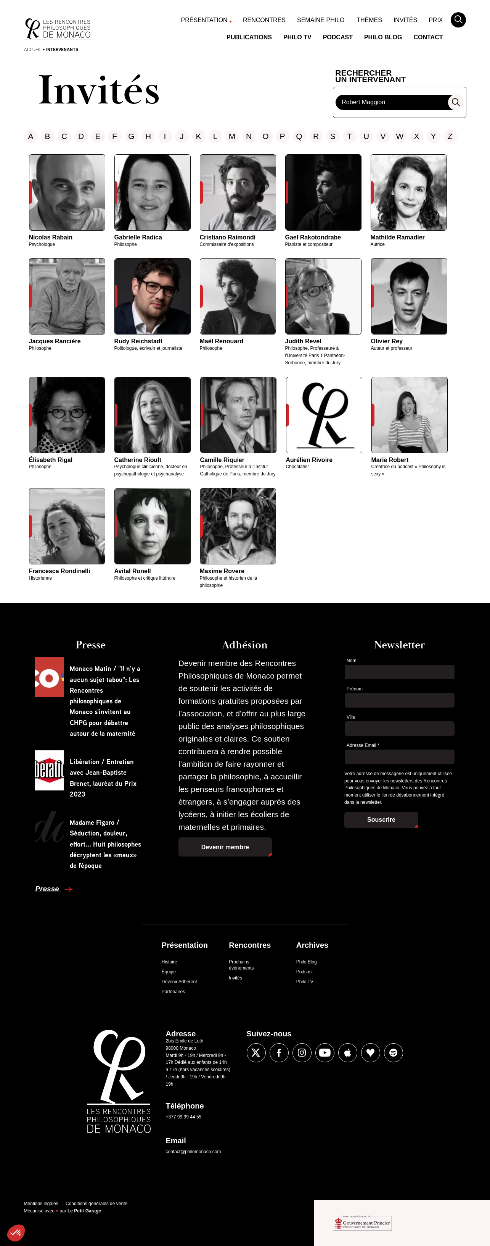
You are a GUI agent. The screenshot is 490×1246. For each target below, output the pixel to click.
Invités (405, 20)
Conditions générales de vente (96, 1203)
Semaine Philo (320, 20)
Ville (351, 717)
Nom (351, 660)
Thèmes (369, 20)
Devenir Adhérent (179, 981)
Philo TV (297, 37)
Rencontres (264, 20)
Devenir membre (225, 847)
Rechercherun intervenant (370, 76)
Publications (249, 37)
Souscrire (381, 819)
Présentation (204, 20)
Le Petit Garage (84, 1211)
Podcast (338, 37)
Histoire (169, 962)
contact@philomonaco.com (193, 1151)
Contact (428, 37)
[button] (16, 1233)
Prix (436, 20)
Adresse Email (363, 745)
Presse (48, 889)
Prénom (355, 689)
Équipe (169, 971)
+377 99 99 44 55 (184, 1117)
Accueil (33, 49)
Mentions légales (41, 1203)
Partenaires (173, 991)
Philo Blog (383, 37)
